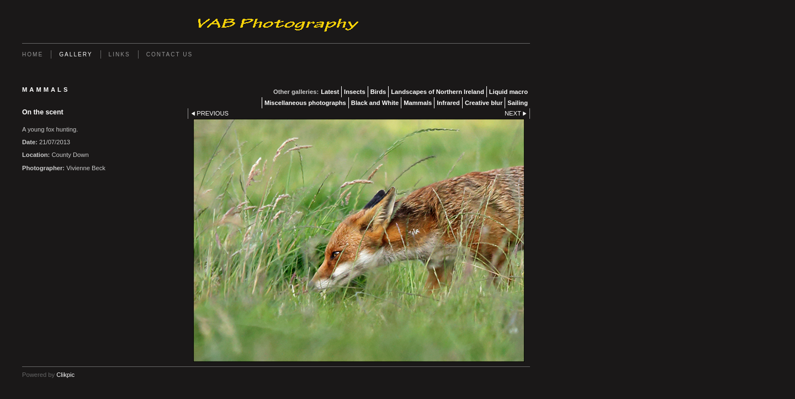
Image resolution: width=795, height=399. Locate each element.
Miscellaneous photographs (305, 102)
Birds (378, 91)
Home (32, 54)
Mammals (418, 102)
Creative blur (483, 102)
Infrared (448, 102)
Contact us (169, 54)
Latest (330, 91)
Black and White (375, 102)
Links (119, 54)
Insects (354, 91)
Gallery (75, 54)
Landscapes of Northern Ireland (437, 91)
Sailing (517, 102)
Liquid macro (508, 91)
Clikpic (65, 374)
